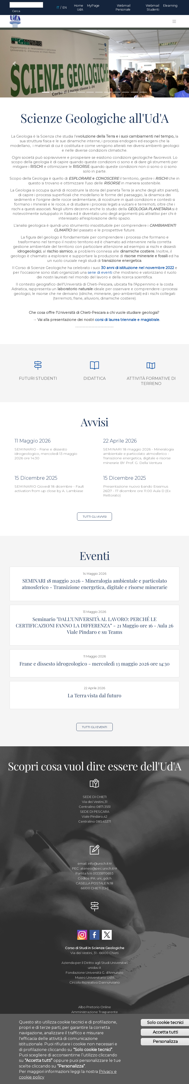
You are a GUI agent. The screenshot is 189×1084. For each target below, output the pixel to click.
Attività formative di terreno (151, 381)
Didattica (94, 378)
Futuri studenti (38, 378)
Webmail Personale (123, 7)
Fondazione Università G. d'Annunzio (94, 972)
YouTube (94, 923)
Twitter (107, 935)
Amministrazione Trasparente (94, 1012)
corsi (99, 320)
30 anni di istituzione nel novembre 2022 (137, 268)
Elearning (170, 5)
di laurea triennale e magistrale (131, 320)
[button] (14, 63)
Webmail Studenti (152, 7)
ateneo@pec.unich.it (98, 868)
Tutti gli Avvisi (95, 516)
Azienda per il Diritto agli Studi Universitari (95, 963)
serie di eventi (100, 272)
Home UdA (78, 7)
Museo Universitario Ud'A (94, 977)
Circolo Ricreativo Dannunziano (94, 982)
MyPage (93, 5)
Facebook (94, 935)
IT (58, 7)
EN (65, 7)
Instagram (82, 935)
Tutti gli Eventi (94, 727)
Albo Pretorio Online (94, 1007)
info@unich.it (99, 863)
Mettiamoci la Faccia (94, 1017)
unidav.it (94, 968)
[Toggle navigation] (174, 21)
